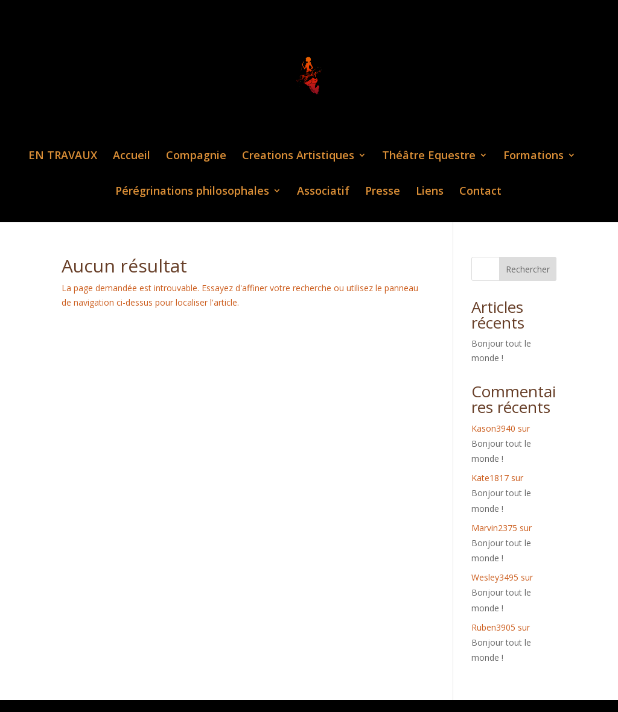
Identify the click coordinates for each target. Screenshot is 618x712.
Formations (533, 156)
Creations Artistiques (298, 156)
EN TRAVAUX (62, 156)
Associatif (323, 192)
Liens (430, 192)
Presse (382, 192)
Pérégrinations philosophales (192, 192)
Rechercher (528, 269)
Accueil (131, 156)
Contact (480, 192)
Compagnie (196, 156)
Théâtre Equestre (429, 156)
